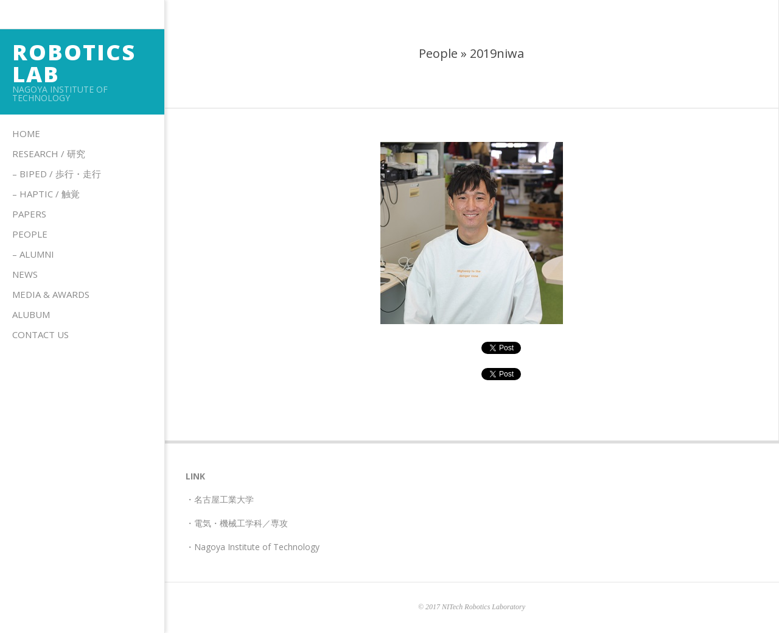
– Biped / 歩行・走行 (56, 174)
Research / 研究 (48, 153)
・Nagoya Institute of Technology (253, 547)
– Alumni (33, 254)
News (25, 274)
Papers (29, 214)
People (29, 234)
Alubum (31, 314)
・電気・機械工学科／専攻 (237, 523)
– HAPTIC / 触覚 (46, 194)
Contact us (40, 334)
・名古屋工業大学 (220, 499)
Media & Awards (50, 294)
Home (26, 133)
